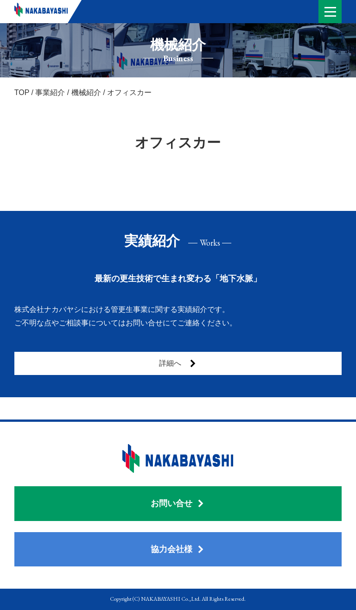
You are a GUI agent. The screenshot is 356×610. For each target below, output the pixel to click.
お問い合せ (178, 503)
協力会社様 (178, 549)
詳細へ (178, 363)
